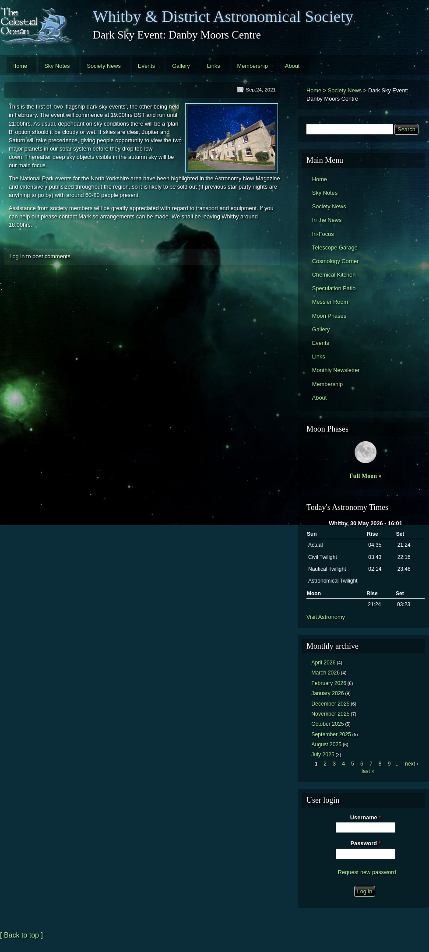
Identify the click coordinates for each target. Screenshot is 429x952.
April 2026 (323, 663)
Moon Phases (329, 316)
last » (368, 771)
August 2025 (326, 744)
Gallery (181, 66)
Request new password (367, 872)
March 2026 (325, 673)
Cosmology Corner (335, 261)
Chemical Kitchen (334, 274)
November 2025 (330, 714)
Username (365, 817)
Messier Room (330, 302)
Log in (17, 256)
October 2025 (327, 724)
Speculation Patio (334, 288)
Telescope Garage (335, 247)
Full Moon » (365, 475)
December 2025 (330, 704)
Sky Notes (57, 66)
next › (411, 764)
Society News (104, 66)
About (292, 66)
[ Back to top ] (21, 935)
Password (366, 843)
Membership (252, 66)
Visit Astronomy (325, 617)
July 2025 (322, 755)
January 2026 (327, 693)
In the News (327, 220)
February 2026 (328, 683)
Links (213, 66)
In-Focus (323, 234)
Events (146, 66)
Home (19, 66)
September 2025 (331, 734)
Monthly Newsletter (336, 370)
